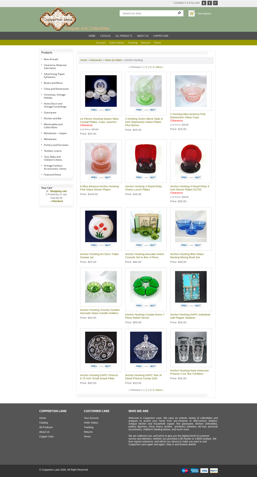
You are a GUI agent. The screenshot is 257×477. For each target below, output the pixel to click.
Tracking (132, 42)
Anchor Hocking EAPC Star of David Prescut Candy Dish (143, 377)
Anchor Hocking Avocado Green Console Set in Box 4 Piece (144, 255)
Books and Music (53, 82)
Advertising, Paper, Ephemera (54, 75)
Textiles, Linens (53, 150)
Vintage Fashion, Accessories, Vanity (55, 167)
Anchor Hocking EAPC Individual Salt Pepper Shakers (190, 316)
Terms (157, 42)
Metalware (50, 139)
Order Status (116, 42)
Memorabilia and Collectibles (53, 126)
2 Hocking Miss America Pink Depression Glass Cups (188, 117)
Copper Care (160, 35)
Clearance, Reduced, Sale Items (55, 66)
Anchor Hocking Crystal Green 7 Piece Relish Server (145, 316)
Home (92, 35)
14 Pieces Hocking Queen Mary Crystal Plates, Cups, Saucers (99, 122)
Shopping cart (58, 191)
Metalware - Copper (55, 133)
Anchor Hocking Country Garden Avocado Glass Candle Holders (100, 311)
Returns (145, 42)
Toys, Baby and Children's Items (53, 158)
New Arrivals (51, 59)
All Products (123, 35)
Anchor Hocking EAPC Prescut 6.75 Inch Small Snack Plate (99, 377)
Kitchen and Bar (53, 118)
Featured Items (52, 174)
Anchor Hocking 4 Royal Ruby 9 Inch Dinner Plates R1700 (189, 189)
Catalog (105, 35)
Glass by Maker (113, 60)
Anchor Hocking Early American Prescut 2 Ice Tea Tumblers (189, 372)
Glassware (50, 112)
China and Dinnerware (56, 88)
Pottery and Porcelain (56, 144)
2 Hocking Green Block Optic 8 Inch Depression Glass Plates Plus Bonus (144, 122)
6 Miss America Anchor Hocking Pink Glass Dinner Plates (99, 188)
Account (101, 42)
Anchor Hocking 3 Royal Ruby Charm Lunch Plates (143, 188)
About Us (142, 35)
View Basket (204, 13)
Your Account (91, 418)
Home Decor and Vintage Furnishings (55, 105)
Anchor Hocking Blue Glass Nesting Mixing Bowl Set (187, 255)
